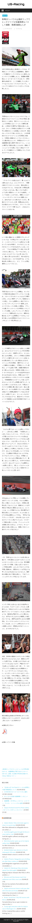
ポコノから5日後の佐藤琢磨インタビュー (16, 796)
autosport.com (7, 818)
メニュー (7, 10)
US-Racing (16, 4)
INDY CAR (5, 15)
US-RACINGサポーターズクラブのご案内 (15, 792)
